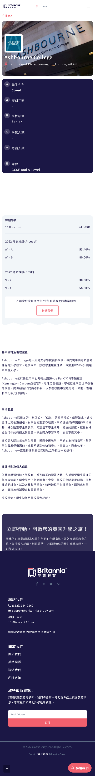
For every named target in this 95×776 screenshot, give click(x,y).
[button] (88, 6)
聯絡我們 (14, 669)
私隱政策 (14, 677)
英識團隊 (14, 662)
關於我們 (14, 654)
